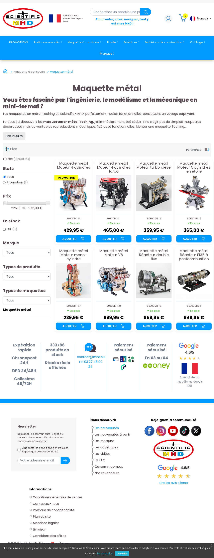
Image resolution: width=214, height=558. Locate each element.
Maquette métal (17, 309)
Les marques (104, 441)
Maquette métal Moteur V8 (113, 253)
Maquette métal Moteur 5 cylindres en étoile (193, 167)
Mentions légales (46, 523)
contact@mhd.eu (91, 357)
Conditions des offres (50, 536)
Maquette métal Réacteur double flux (154, 255)
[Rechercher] (120, 12)
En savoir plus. (105, 553)
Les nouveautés (107, 428)
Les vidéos (102, 453)
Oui (11, 229)
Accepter (122, 553)
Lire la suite (14, 136)
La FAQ (100, 460)
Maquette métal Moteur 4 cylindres (73, 165)
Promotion (17, 182)
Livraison (39, 529)
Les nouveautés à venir (112, 434)
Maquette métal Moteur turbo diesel (153, 165)
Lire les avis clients (173, 483)
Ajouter (73, 239)
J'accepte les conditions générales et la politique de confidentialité (45, 449)
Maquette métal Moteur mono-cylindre (73, 255)
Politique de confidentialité (53, 510)
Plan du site (42, 516)
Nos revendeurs (107, 473)
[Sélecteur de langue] (200, 18)
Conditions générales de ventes (58, 497)
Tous (10, 176)
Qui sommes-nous (109, 466)
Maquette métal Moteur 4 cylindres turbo (113, 167)
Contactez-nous (46, 503)
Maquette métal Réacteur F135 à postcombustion (194, 255)
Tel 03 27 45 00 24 (90, 364)
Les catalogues (106, 447)
